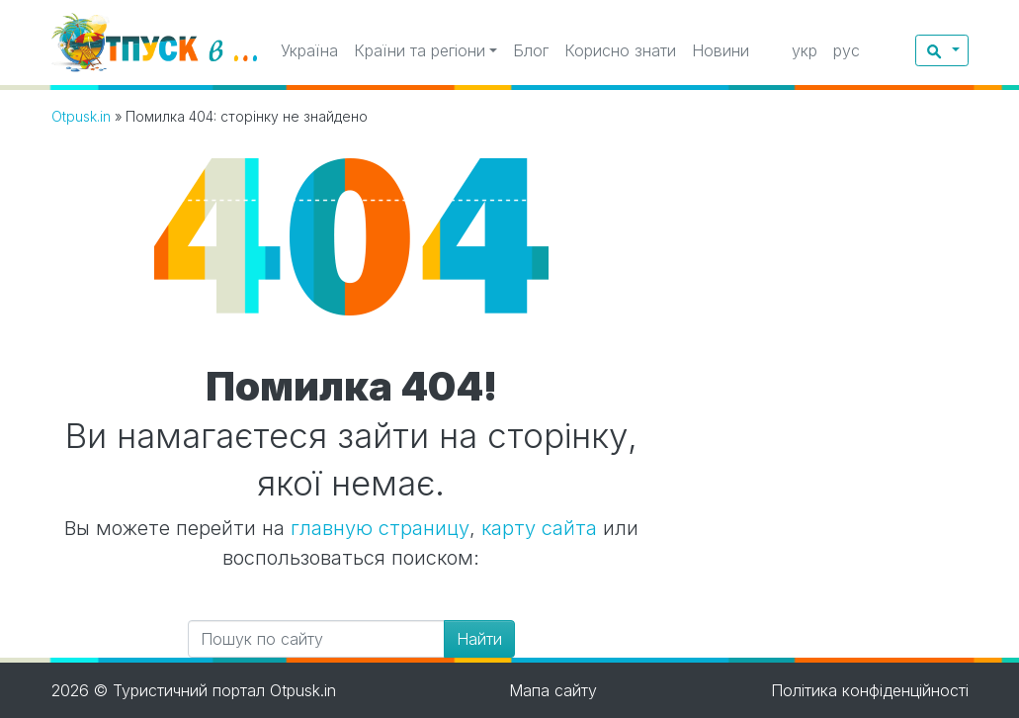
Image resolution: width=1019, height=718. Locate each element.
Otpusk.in (81, 116)
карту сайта (539, 528)
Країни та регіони (419, 50)
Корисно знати (620, 50)
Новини (720, 50)
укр (804, 50)
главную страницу (380, 528)
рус (846, 50)
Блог (531, 50)
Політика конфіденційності (870, 690)
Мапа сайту (553, 690)
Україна (309, 50)
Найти (479, 639)
